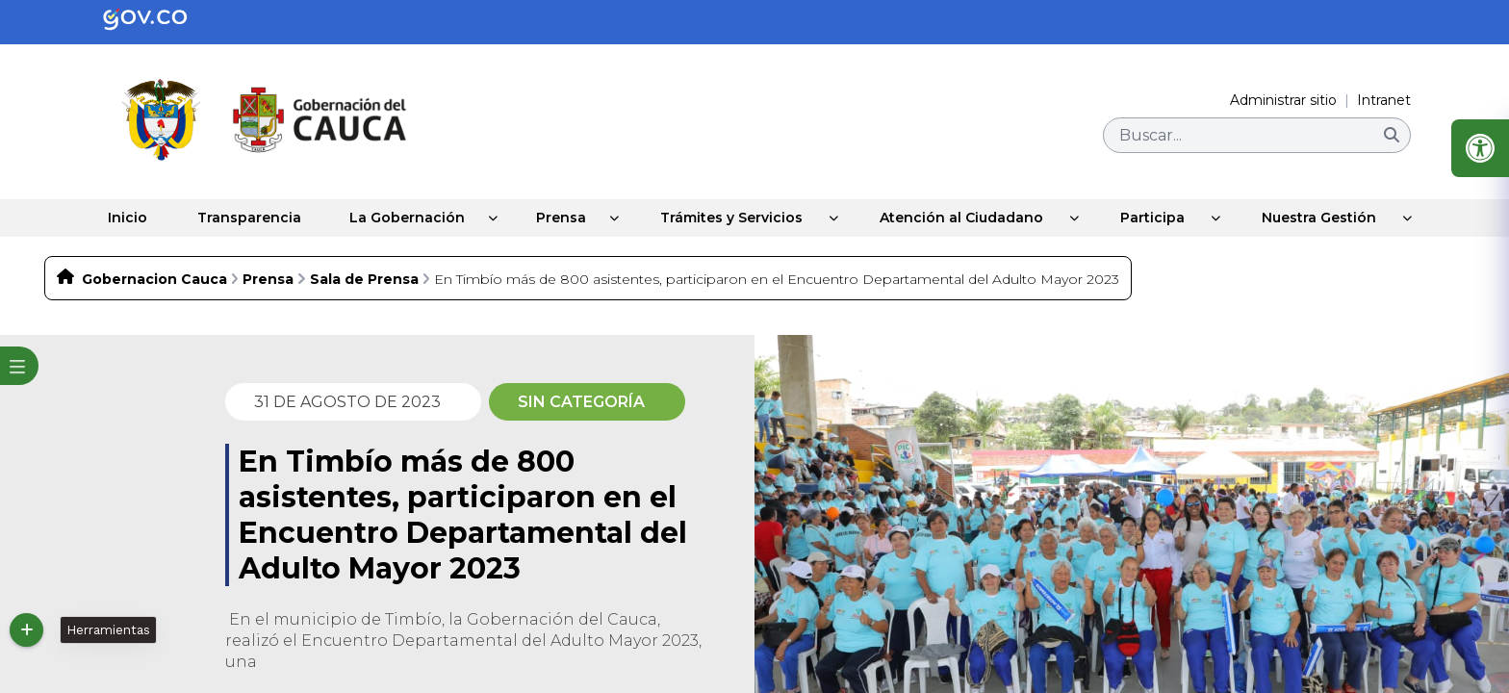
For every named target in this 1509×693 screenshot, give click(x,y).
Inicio (121, 217)
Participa (1160, 217)
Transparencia (244, 217)
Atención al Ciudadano (969, 217)
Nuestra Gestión (1326, 217)
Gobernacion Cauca (154, 278)
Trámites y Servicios (739, 217)
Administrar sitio (1283, 100)
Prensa (566, 217)
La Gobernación (406, 217)
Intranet (1384, 100)
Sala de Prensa (364, 278)
